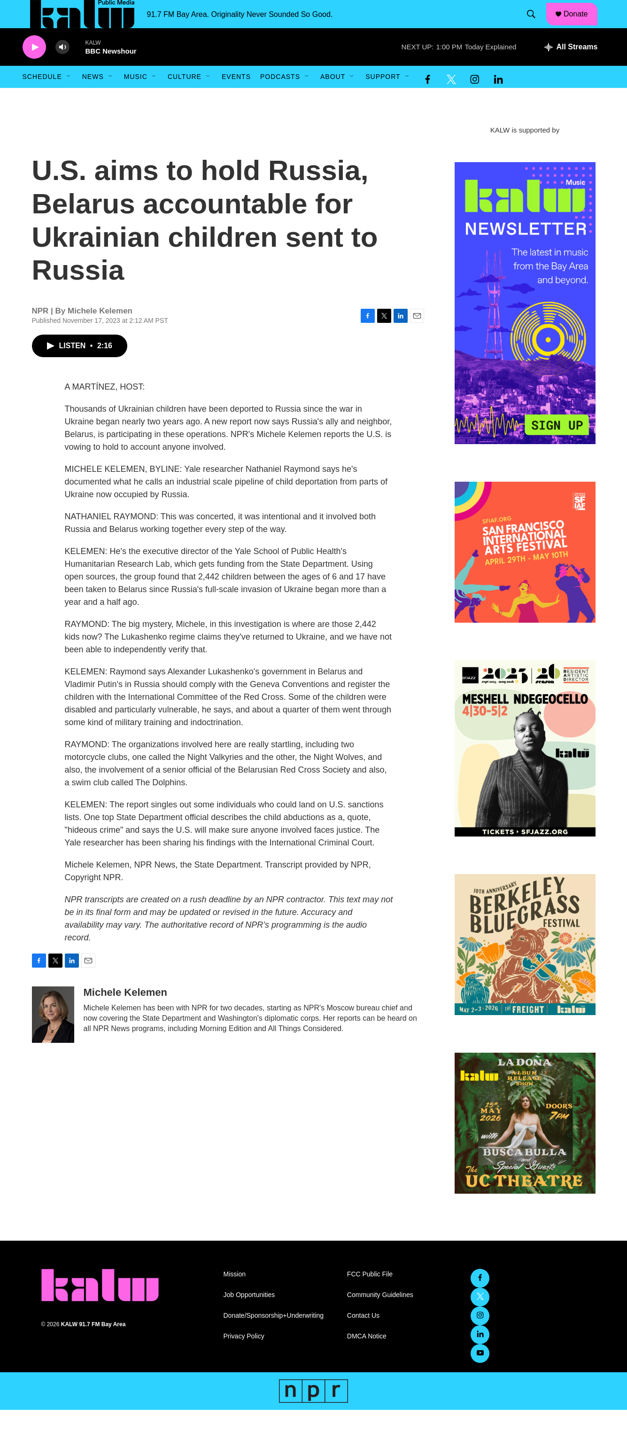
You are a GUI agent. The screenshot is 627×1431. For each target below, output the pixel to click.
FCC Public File (370, 1295)
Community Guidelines (380, 1316)
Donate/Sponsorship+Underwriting (274, 1336)
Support (382, 98)
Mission (235, 1295)
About (332, 98)
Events (236, 98)
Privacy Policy (244, 1357)
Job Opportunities (249, 1316)
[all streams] (570, 68)
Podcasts (280, 98)
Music (135, 98)
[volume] (62, 68)
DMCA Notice (367, 1357)
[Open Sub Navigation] (69, 98)
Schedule (42, 98)
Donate (581, 24)
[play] (34, 68)
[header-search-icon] (535, 25)
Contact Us (363, 1336)
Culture (184, 98)
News (93, 98)
